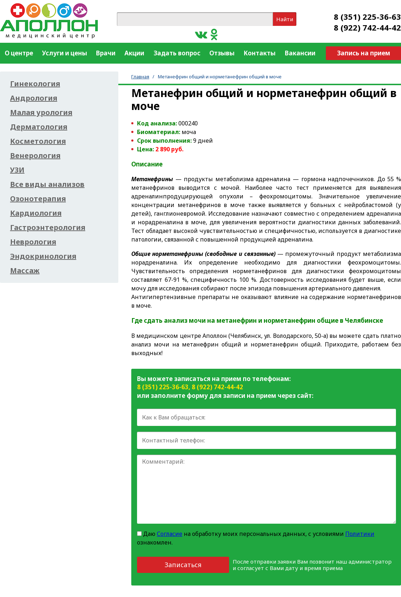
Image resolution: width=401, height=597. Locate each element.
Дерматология (38, 126)
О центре (19, 53)
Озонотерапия (38, 198)
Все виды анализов (47, 184)
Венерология (35, 155)
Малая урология (41, 112)
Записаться (183, 564)
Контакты (259, 53)
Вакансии (300, 53)
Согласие (169, 534)
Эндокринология (43, 256)
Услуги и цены (64, 53)
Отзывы (221, 53)
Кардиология (35, 213)
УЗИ (17, 170)
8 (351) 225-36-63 (367, 16)
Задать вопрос (177, 53)
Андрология (33, 98)
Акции (134, 53)
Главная (140, 76)
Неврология (33, 241)
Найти (284, 19)
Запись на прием (363, 53)
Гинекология (35, 83)
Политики (359, 534)
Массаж (25, 270)
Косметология (38, 141)
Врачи (105, 53)
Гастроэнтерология (47, 227)
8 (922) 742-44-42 (367, 27)
